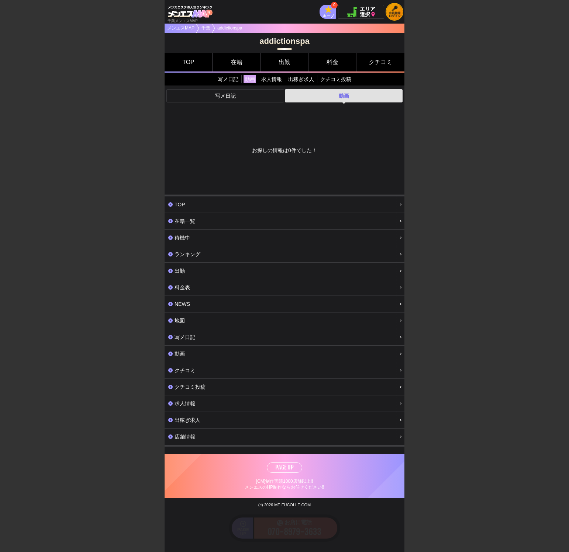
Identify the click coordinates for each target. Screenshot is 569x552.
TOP (188, 62)
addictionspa (229, 28)
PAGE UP (284, 467)
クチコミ (380, 62)
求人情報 (271, 79)
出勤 (284, 62)
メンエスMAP (180, 28)
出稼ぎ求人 (301, 79)
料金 (332, 62)
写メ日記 (228, 79)
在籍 (236, 62)
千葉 (205, 28)
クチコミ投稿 (335, 79)
